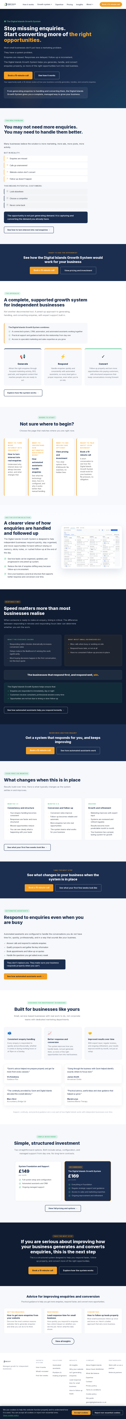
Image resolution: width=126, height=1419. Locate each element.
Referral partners (115, 1372)
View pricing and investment (78, 270)
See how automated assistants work (78, 750)
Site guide (90, 1398)
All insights (73, 1365)
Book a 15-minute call (111, 4)
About (90, 4)
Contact (89, 1382)
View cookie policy (11, 1415)
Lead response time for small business (75, 1383)
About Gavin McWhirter (95, 1369)
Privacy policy (91, 1386)
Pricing (70, 4)
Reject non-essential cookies (107, 1413)
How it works (28, 4)
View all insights (63, 1341)
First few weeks (42, 1375)
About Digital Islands (94, 1365)
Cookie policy (91, 1394)
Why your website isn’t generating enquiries (76, 1372)
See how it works (46, 75)
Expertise (59, 4)
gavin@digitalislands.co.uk (96, 1402)
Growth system (44, 4)
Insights (79, 4)
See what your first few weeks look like (78, 888)
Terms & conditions (93, 1390)
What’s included (42, 1371)
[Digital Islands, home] (10, 4)
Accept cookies (81, 1413)
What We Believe (92, 1373)
